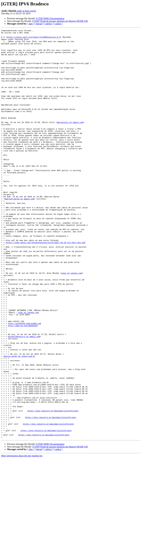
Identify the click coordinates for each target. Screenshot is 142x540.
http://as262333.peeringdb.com (24, 382)
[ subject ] (48, 23)
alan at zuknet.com (71, 322)
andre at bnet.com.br (26, 11)
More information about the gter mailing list (21, 537)
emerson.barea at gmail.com (19, 233)
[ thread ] (39, 23)
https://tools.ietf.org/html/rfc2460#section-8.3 (33, 38)
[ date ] (31, 23)
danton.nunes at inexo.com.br (19, 421)
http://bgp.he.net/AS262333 (23, 385)
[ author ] (58, 23)
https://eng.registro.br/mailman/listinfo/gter (53, 487)
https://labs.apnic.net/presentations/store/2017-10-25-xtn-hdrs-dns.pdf (45, 285)
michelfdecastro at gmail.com (24, 398)
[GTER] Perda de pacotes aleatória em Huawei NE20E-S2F (60, 21)
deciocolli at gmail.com (70, 141)
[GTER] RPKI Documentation (50, 18)
